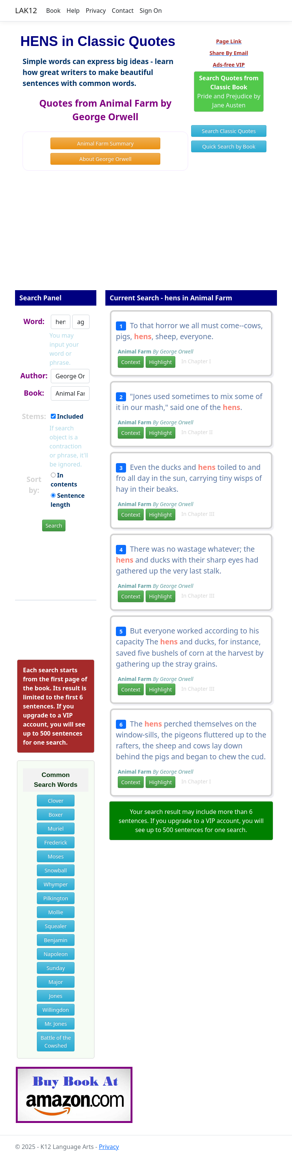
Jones (55, 995)
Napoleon (56, 954)
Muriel (56, 828)
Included (67, 416)
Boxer (56, 814)
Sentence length (68, 500)
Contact (123, 10)
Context (130, 362)
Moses (56, 856)
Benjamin (55, 940)
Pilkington (55, 898)
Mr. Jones (55, 1023)
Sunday (56, 967)
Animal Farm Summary (105, 143)
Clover (55, 800)
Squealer (56, 926)
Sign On (151, 10)
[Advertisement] (146, 235)
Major (56, 981)
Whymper (56, 884)
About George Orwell (105, 158)
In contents (64, 479)
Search (54, 525)
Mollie (55, 912)
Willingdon (56, 1009)
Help (73, 10)
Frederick (55, 842)
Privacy (96, 10)
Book (53, 10)
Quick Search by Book (229, 146)
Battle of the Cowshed (56, 1041)
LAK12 (26, 10)
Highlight (160, 362)
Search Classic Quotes (229, 131)
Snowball (55, 870)
